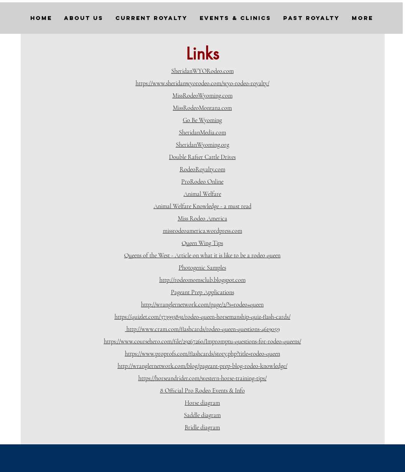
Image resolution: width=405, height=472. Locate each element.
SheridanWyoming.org (202, 145)
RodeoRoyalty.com (202, 169)
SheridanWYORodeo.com (202, 71)
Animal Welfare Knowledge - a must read (202, 206)
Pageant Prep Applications (202, 292)
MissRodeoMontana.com (202, 108)
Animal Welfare (202, 194)
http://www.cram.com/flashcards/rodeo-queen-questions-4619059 (202, 329)
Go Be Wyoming (202, 120)
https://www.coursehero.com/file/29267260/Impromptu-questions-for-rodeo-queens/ (202, 341)
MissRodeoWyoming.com (202, 95)
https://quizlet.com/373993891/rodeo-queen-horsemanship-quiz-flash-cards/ (202, 317)
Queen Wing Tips (202, 243)
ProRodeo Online (202, 181)
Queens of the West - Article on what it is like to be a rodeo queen (202, 255)
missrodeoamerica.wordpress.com (202, 231)
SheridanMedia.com (202, 132)
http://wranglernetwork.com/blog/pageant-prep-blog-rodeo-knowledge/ (202, 366)
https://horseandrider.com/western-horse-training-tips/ (202, 378)
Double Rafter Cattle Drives (202, 157)
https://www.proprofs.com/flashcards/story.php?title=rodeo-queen (202, 354)
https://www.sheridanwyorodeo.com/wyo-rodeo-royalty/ (202, 83)
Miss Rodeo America (202, 218)
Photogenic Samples (202, 268)
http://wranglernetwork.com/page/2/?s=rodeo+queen (202, 304)
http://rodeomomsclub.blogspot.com (202, 280)
